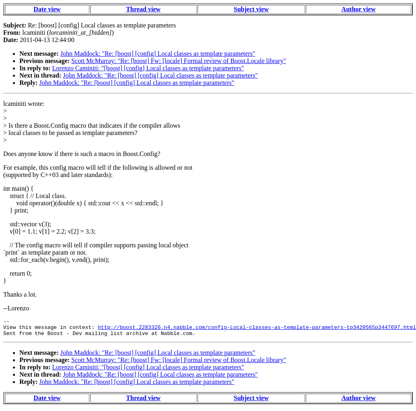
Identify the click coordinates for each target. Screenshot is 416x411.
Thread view (143, 9)
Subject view (251, 9)
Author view (358, 9)
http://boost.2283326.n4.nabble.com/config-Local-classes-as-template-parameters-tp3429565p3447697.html (257, 329)
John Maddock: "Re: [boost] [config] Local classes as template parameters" (157, 53)
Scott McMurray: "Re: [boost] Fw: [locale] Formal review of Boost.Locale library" (178, 60)
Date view (47, 9)
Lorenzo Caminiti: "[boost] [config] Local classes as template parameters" (148, 68)
